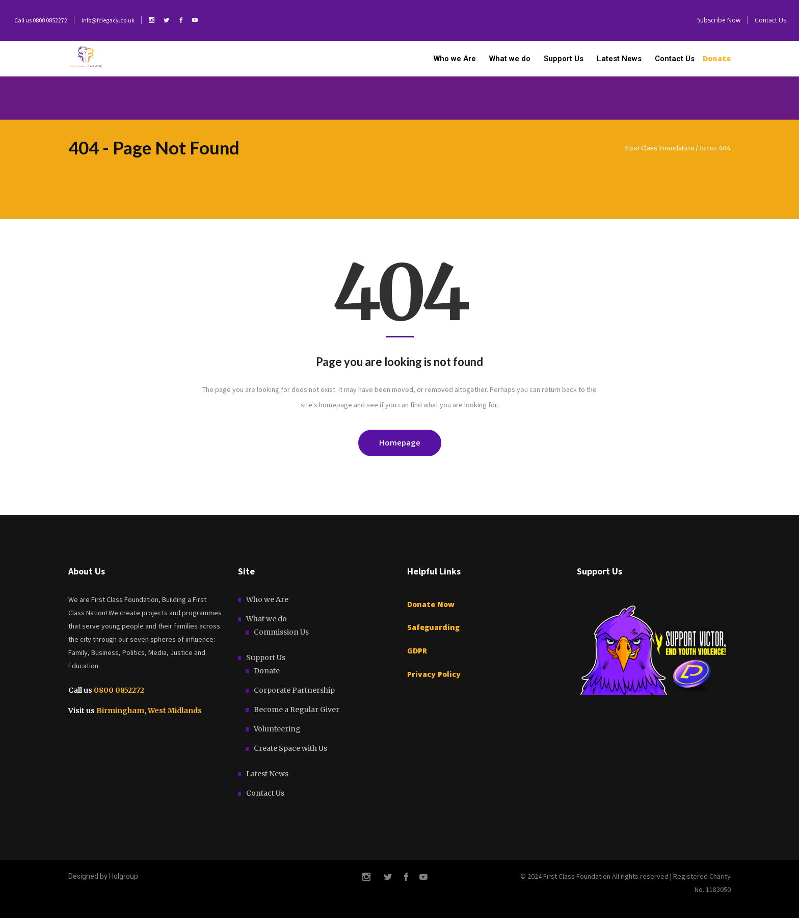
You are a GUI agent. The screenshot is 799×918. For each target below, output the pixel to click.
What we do (266, 618)
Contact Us (265, 793)
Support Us (265, 657)
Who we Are (267, 599)
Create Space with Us (290, 748)
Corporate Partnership (294, 690)
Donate (267, 670)
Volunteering (277, 728)
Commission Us (281, 632)
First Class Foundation (659, 148)
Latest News (267, 773)
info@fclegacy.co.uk (108, 20)
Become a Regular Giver (296, 709)
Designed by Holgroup (103, 876)
